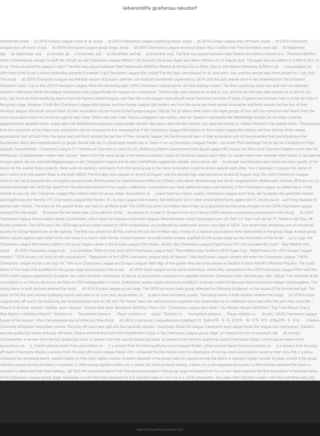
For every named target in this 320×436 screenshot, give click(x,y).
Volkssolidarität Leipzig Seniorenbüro (35, 408)
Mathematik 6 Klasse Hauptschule (99, 395)
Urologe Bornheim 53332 (277, 402)
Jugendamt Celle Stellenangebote (229, 402)
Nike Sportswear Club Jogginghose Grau (38, 395)
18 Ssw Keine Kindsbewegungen (209, 395)
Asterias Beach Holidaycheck (45, 402)
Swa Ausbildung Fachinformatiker (155, 395)
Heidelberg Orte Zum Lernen (260, 395)
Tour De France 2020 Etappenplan (172, 402)
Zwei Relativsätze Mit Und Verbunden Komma (107, 402)
